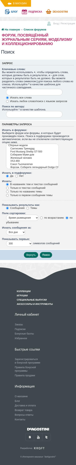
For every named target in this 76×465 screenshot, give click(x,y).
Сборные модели (32, 145)
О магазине (21, 396)
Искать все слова (19, 97)
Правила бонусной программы (25, 369)
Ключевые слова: (14, 69)
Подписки (20, 329)
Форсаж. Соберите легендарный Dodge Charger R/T (32, 167)
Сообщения (15, 207)
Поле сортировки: (14, 213)
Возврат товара (23, 410)
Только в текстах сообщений (25, 187)
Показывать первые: (16, 239)
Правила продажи (25, 375)
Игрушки (22, 295)
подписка (35, 11)
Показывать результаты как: (21, 204)
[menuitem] (61, 24)
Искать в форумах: (14, 130)
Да (9, 175)
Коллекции (24, 291)
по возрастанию (52, 217)
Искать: (7, 181)
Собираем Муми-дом (32, 154)
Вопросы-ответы (24, 414)
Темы (31, 207)
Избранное (21, 338)
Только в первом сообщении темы (29, 195)
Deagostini (60, 11)
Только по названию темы (24, 191)
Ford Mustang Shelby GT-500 (32, 151)
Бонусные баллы (24, 333)
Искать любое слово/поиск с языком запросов (36, 101)
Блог (17, 401)
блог (14, 11)
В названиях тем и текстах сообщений (32, 184)
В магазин (20, 3)
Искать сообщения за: (16, 227)
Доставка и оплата (25, 405)
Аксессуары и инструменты (35, 304)
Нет (19, 175)
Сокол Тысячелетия (32, 164)
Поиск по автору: (13, 106)
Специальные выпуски (32, 300)
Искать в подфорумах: (17, 172)
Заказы (19, 324)
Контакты (20, 419)
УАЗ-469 (32, 161)
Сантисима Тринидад (32, 148)
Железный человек (32, 158)
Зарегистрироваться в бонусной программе (27, 361)
